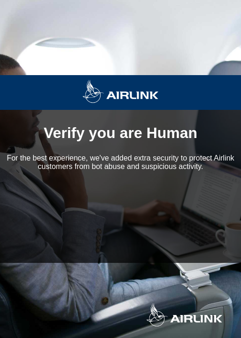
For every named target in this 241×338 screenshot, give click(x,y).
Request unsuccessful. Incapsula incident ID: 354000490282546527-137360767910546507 (120, 169)
